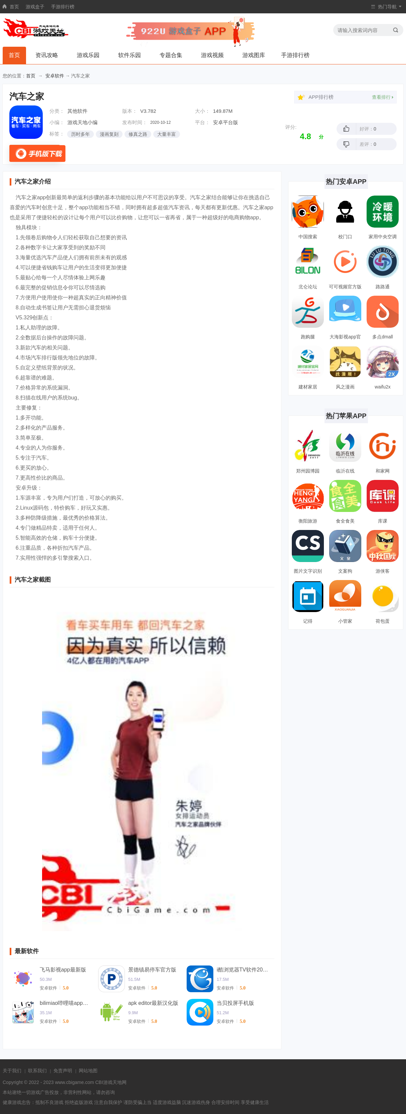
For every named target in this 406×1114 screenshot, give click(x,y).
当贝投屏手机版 (235, 1003)
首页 (14, 6)
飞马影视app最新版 (63, 969)
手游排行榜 (62, 6)
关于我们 (12, 1070)
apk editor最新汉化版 (153, 1003)
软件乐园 (129, 55)
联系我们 (37, 1070)
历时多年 (80, 134)
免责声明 (62, 1070)
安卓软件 (54, 75)
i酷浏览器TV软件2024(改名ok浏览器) (243, 969)
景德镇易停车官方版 (152, 969)
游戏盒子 (35, 6)
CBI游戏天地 (108, 1082)
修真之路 (138, 134)
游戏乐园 (88, 55)
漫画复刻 (109, 134)
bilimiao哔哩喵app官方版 (66, 1003)
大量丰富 (166, 134)
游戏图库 (253, 55)
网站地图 (88, 1070)
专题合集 (171, 55)
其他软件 (77, 111)
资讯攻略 (46, 55)
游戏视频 (212, 55)
